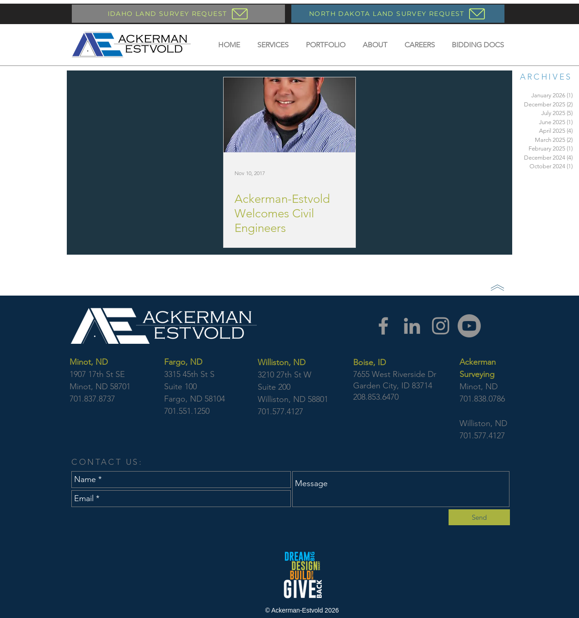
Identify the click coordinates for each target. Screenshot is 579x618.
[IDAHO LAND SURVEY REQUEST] (178, 14)
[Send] (479, 517)
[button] (273, 45)
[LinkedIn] (412, 325)
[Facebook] (383, 325)
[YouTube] (469, 325)
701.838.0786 (482, 399)
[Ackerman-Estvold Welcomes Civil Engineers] (289, 114)
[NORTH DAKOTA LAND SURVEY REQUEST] (397, 14)
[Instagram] (440, 325)
